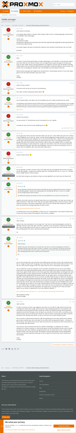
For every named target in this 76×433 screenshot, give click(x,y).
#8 (73, 167)
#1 (73, 29)
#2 (73, 56)
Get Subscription (44, 384)
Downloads (42, 391)
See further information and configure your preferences (20, 429)
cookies (16, 425)
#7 (73, 152)
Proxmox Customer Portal (46, 395)
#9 (73, 183)
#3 (73, 83)
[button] (31, 11)
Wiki (40, 388)
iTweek (5, 21)
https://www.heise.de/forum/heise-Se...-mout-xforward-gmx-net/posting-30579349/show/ (41, 291)
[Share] (70, 29)
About (41, 398)
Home (41, 381)
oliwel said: (21, 186)
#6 (73, 133)
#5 (73, 115)
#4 (73, 98)
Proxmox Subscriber (9, 175)
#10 (73, 218)
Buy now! (5, 417)
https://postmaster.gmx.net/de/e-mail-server (28, 208)
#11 (73, 237)
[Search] (64, 4)
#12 (73, 301)
